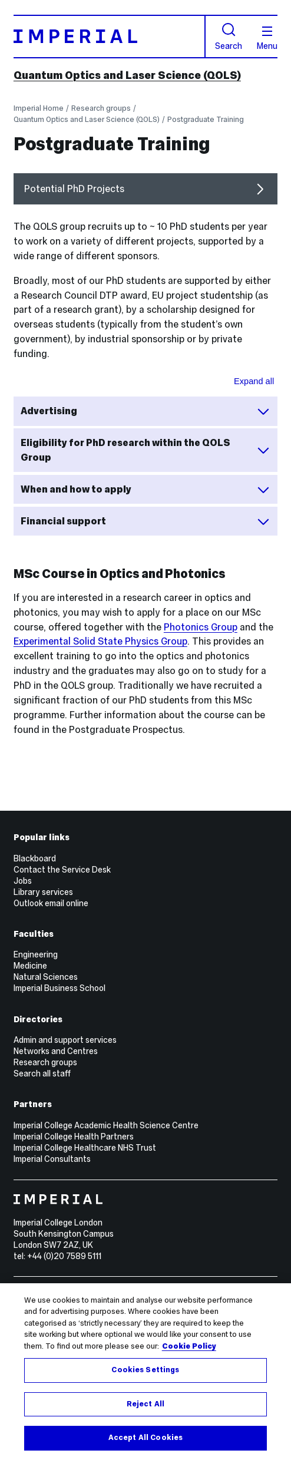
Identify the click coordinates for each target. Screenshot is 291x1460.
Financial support (145, 521)
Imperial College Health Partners (74, 1136)
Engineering (36, 954)
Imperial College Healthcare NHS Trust (85, 1147)
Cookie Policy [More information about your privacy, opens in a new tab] (189, 1346)
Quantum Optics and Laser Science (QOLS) (127, 75)
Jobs (23, 881)
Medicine (30, 965)
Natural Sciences (46, 977)
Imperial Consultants (52, 1159)
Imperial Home (39, 108)
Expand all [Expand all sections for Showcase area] (254, 381)
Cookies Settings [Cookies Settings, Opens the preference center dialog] (145, 1370)
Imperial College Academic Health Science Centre (106, 1125)
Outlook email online (51, 903)
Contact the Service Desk (62, 869)
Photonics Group (200, 627)
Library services (43, 892)
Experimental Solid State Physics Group (100, 641)
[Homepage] (110, 36)
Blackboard (35, 858)
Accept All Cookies (145, 1437)
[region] (145, 1371)
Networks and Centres (56, 1051)
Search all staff (42, 1073)
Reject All (145, 1404)
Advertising (145, 411)
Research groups (101, 108)
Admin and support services (65, 1040)
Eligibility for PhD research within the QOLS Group (145, 450)
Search (228, 36)
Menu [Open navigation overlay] (267, 39)
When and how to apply (145, 490)
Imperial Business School (59, 988)
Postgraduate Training (205, 119)
